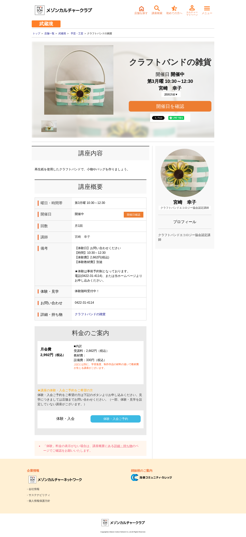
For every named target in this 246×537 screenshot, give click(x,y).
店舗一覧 (49, 33)
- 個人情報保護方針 (38, 500)
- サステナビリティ (38, 495)
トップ (36, 33)
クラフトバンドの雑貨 (90, 314)
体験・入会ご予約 (115, 418)
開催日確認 (133, 214)
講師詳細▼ (171, 94)
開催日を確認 (170, 106)
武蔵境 (62, 33)
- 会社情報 (33, 489)
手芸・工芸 (77, 33)
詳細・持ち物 (123, 446)
